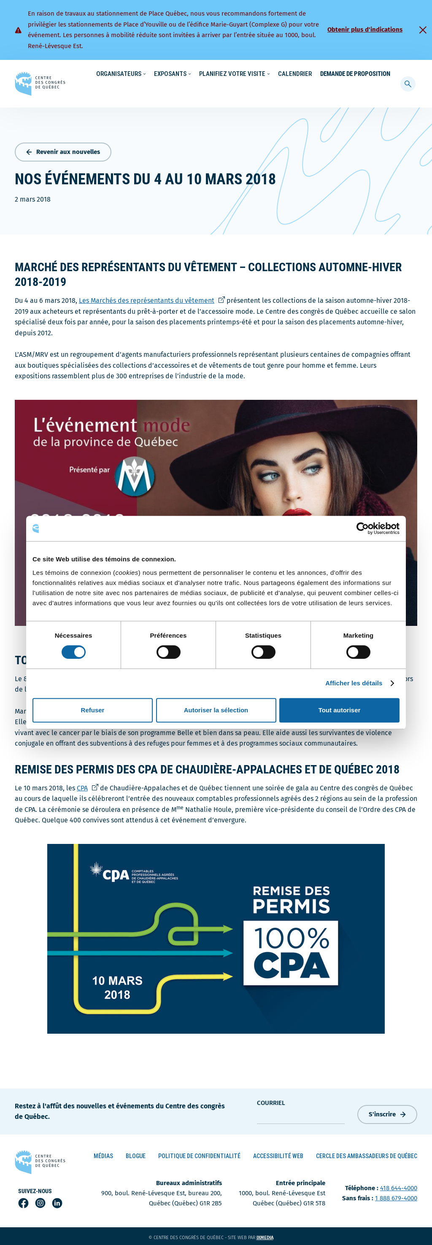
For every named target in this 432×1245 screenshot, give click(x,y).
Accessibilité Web (278, 1154)
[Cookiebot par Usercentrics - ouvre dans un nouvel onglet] (363, 528)
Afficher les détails (353, 683)
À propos (330, 74)
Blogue (136, 1154)
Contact (362, 74)
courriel (271, 1101)
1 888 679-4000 (396, 1196)
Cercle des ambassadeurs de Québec (366, 1154)
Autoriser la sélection (216, 710)
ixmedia (270, 1236)
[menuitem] (386, 73)
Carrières (297, 74)
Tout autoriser (340, 710)
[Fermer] (422, 30)
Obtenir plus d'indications (364, 29)
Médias (103, 1154)
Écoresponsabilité (218, 74)
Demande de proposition (355, 91)
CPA (87, 786)
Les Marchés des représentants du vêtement (152, 299)
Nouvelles (263, 74)
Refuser (93, 710)
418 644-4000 (398, 1186)
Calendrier (295, 91)
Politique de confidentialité (199, 1154)
